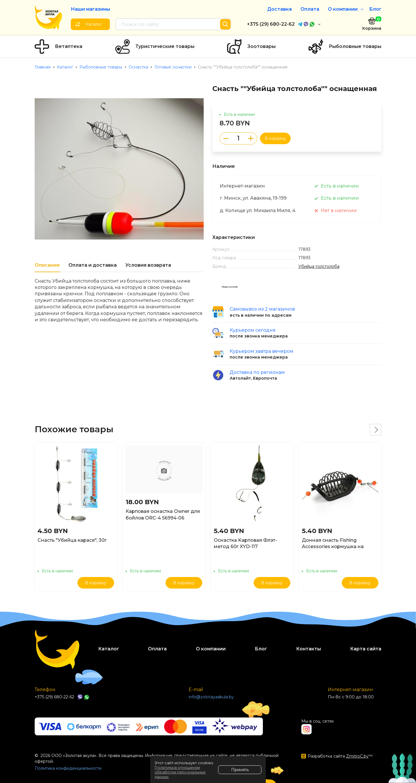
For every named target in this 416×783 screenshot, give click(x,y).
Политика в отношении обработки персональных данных (180, 772)
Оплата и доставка (92, 265)
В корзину (275, 138)
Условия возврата (148, 265)
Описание (47, 265)
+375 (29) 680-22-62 (271, 24)
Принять (240, 769)
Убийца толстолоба (318, 266)
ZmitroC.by (357, 756)
